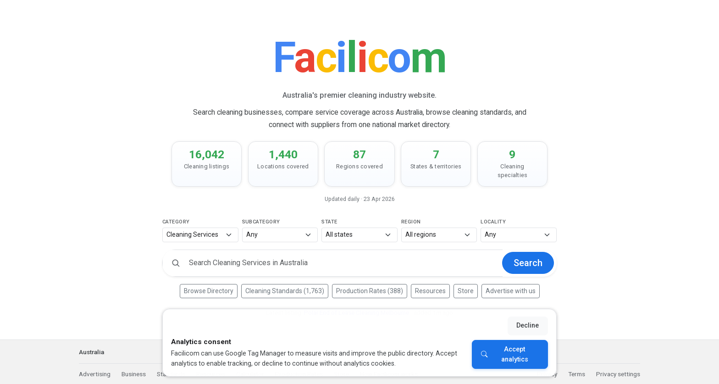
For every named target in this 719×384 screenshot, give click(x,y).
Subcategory (261, 222)
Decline (527, 325)
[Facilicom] (359, 58)
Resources (430, 291)
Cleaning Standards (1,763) (284, 291)
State (329, 222)
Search (528, 262)
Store (466, 291)
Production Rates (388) (369, 291)
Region (411, 222)
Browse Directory (208, 291)
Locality (493, 222)
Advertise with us (511, 291)
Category (176, 222)
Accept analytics (514, 354)
